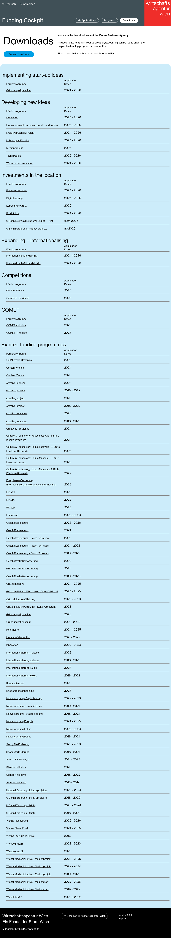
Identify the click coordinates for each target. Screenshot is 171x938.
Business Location (16, 190)
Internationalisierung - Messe (22, 652)
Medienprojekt (14, 148)
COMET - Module (16, 325)
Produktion (12, 213)
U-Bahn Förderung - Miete (20, 805)
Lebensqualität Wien (17, 140)
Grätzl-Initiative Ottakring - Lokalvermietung (31, 606)
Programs (109, 20)
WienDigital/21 (14, 843)
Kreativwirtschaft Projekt (20, 132)
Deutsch (11, 4)
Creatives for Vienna (17, 298)
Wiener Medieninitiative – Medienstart (27, 881)
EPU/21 (10, 492)
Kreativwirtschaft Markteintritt (23, 263)
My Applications (87, 20)
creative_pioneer (15, 383)
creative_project (15, 398)
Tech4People (13, 155)
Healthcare (12, 629)
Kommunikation (15, 683)
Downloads (129, 20)
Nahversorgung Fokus (18, 729)
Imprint (123, 918)
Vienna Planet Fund (17, 820)
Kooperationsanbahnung (20, 690)
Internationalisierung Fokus (21, 668)
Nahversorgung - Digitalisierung (24, 698)
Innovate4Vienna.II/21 (18, 637)
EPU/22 (10, 499)
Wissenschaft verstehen (19, 163)
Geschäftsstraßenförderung (22, 561)
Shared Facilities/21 (17, 759)
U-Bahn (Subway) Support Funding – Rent (29, 221)
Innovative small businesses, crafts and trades (32, 125)
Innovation (12, 117)
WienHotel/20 (14, 897)
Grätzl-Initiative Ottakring (20, 599)
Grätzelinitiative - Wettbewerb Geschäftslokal (32, 591)
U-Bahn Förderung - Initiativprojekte (26, 790)
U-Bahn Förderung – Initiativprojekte (26, 228)
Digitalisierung (14, 198)
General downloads (18, 54)
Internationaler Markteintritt (22, 255)
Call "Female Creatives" (19, 360)
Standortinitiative (16, 767)
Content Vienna (15, 290)
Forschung (12, 515)
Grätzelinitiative (15, 583)
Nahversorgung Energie (19, 721)
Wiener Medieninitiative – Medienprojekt (28, 859)
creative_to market (16, 413)
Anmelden (29, 4)
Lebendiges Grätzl (16, 205)
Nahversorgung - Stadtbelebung (24, 713)
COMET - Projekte (16, 332)
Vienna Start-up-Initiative (20, 836)
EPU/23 (10, 507)
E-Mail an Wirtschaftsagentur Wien (84, 915)
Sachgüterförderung (17, 744)
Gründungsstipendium (18, 90)
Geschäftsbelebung (17, 522)
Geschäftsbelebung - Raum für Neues (27, 538)
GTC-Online (125, 914)
